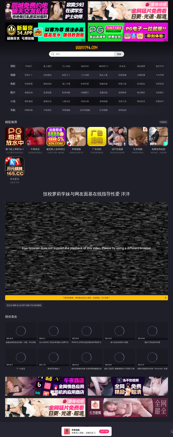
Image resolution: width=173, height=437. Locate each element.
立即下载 (104, 431)
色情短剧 (122, 110)
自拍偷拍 (47, 75)
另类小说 (122, 101)
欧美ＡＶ (66, 75)
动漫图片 (85, 92)
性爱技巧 (160, 101)
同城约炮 (29, 110)
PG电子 (28, 66)
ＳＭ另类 (160, 75)
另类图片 (160, 92)
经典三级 (122, 83)
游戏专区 (85, 66)
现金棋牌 (141, 66)
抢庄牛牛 (160, 66)
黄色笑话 (141, 101)
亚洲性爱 (29, 83)
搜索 (119, 54)
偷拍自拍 (47, 83)
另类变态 (160, 83)
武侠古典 (85, 101)
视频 (12, 75)
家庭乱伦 (47, 101)
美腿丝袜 (104, 92)
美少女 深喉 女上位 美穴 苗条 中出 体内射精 (24, 305)
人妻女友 (66, 101)
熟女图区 (141, 92)
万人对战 (66, 66)
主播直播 (141, 75)
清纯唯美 (122, 92)
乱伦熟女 (141, 83)
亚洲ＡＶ (29, 75)
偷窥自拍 (29, 92)
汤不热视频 (85, 110)
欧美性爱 (85, 83)
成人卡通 (66, 83)
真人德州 (47, 66)
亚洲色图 (47, 92)
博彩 (12, 66)
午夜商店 (47, 110)
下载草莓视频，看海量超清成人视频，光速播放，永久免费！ (115, 297)
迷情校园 (104, 101)
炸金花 (122, 66)
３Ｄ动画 (85, 75)
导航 (12, 110)
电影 (12, 83)
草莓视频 (66, 110)
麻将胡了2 (103, 66)
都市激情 (29, 101)
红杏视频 (104, 110)
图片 (12, 92)
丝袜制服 (122, 75)
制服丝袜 (104, 83)
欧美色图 (66, 92)
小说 (12, 101)
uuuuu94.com (87, 47)
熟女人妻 (104, 75)
